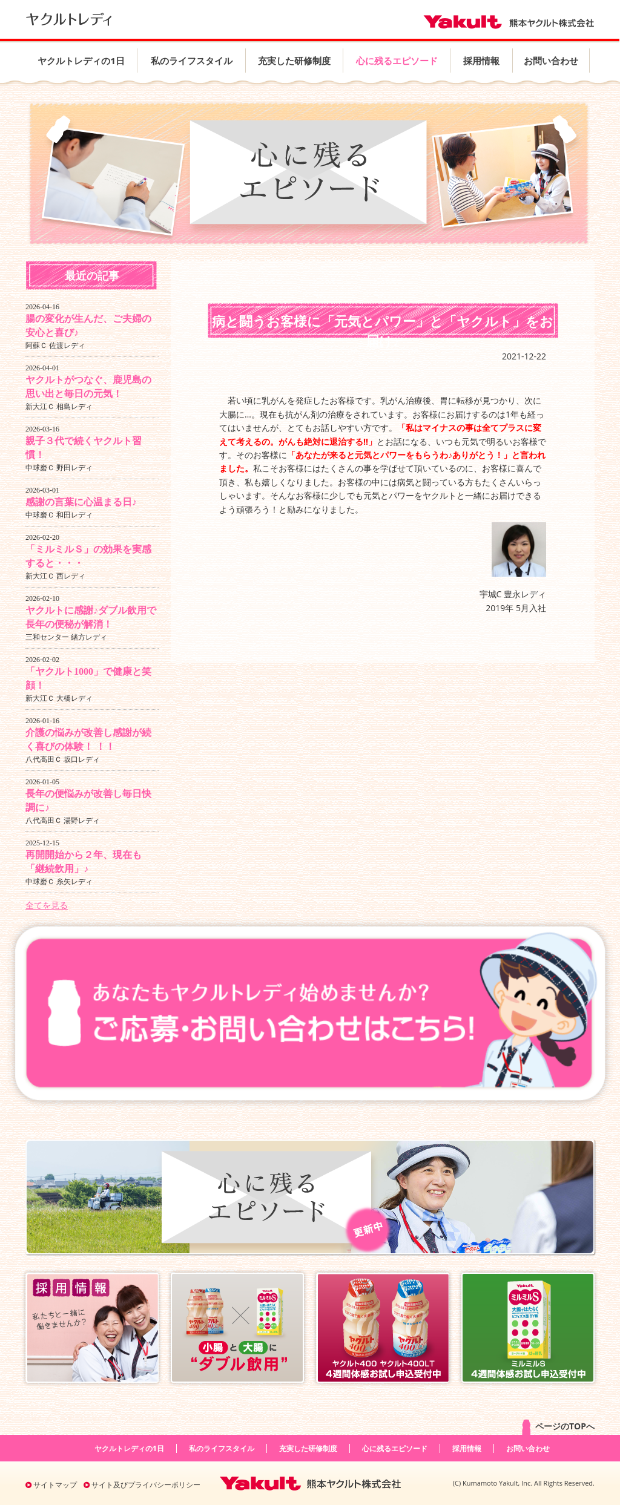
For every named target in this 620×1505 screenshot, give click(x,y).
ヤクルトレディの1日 (81, 60)
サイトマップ (51, 1485)
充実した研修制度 (294, 60)
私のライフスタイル (191, 60)
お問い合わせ (551, 60)
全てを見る (46, 905)
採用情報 (481, 60)
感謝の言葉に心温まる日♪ (81, 502)
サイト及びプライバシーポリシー (142, 1485)
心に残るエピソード (397, 60)
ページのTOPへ (558, 1427)
